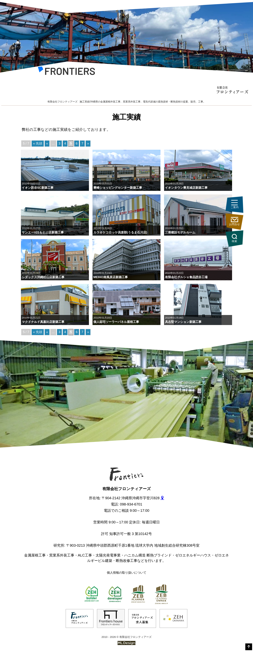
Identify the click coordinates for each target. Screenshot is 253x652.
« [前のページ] (47, 332)
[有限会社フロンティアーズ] (66, 72)
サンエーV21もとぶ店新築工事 (43, 232)
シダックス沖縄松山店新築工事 (43, 277)
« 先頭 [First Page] (37, 332)
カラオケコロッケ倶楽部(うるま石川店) (120, 232)
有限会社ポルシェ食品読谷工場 (186, 277)
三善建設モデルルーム (180, 232)
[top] (248, 646)
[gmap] (162, 498)
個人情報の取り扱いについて (126, 572)
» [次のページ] (88, 332)
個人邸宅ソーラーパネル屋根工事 (116, 322)
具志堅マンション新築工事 (183, 322)
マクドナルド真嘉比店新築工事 (43, 322)
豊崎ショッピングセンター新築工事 (117, 187)
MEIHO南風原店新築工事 (110, 277)
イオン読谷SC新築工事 (37, 187)
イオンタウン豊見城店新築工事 (186, 187)
